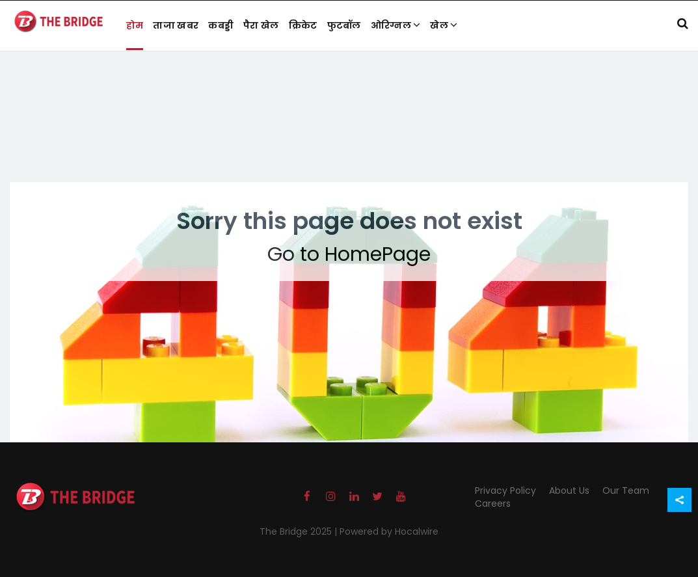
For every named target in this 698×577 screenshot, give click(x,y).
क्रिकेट (303, 25)
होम (135, 25)
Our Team (625, 490)
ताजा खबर (175, 25)
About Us (569, 490)
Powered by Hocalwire (389, 531)
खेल (443, 25)
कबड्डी (221, 25)
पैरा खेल (261, 25)
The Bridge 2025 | (300, 531)
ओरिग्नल (396, 25)
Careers (493, 503)
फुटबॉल (344, 25)
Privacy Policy (505, 490)
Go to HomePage (349, 254)
